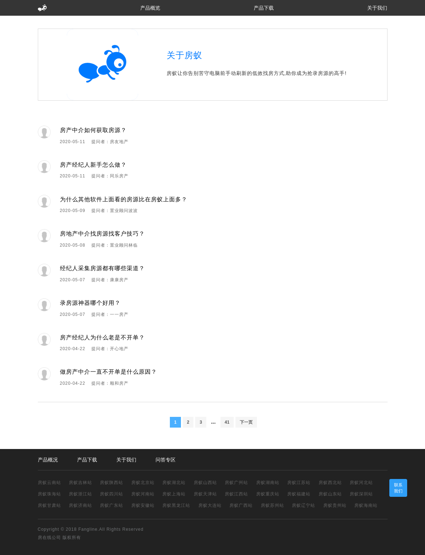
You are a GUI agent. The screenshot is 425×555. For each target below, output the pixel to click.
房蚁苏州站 (272, 505)
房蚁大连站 (210, 505)
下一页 (246, 422)
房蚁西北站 (330, 482)
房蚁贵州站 (334, 505)
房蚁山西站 (205, 482)
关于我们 (377, 8)
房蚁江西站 (236, 493)
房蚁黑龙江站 (176, 505)
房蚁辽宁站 (303, 505)
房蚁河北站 (361, 482)
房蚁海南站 (366, 505)
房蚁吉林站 (80, 482)
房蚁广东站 (111, 505)
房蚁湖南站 (267, 482)
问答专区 (166, 460)
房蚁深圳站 (361, 493)
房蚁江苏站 (298, 482)
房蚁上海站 (174, 493)
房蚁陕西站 (111, 482)
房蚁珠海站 (49, 493)
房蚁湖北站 (174, 482)
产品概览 (150, 8)
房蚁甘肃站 (49, 505)
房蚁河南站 (143, 493)
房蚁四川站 (111, 493)
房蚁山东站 (330, 493)
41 (227, 422)
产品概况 (48, 460)
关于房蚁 (184, 55)
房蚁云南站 (49, 482)
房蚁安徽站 (143, 505)
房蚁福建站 (298, 493)
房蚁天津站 (205, 493)
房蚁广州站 (236, 482)
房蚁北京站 (143, 482)
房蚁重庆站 (267, 493)
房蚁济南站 (80, 505)
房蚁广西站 (241, 505)
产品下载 (264, 8)
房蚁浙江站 (80, 493)
